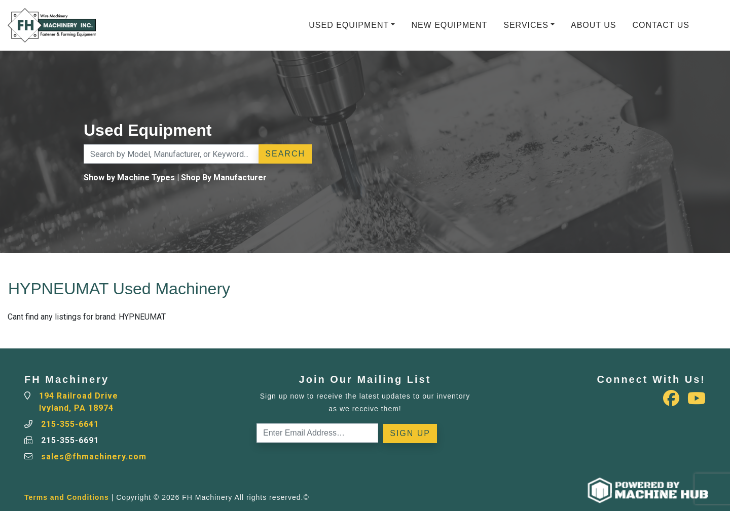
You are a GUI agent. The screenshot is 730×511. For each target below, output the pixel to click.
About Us (593, 25)
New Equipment (449, 25)
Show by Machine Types (129, 177)
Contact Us (660, 25)
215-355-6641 (70, 424)
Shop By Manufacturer (224, 177)
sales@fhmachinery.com (94, 456)
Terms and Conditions (66, 497)
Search (285, 153)
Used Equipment (349, 25)
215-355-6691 (70, 440)
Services (526, 25)
